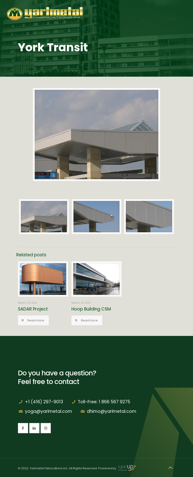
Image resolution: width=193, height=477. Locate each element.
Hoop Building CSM (91, 309)
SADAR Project (33, 309)
